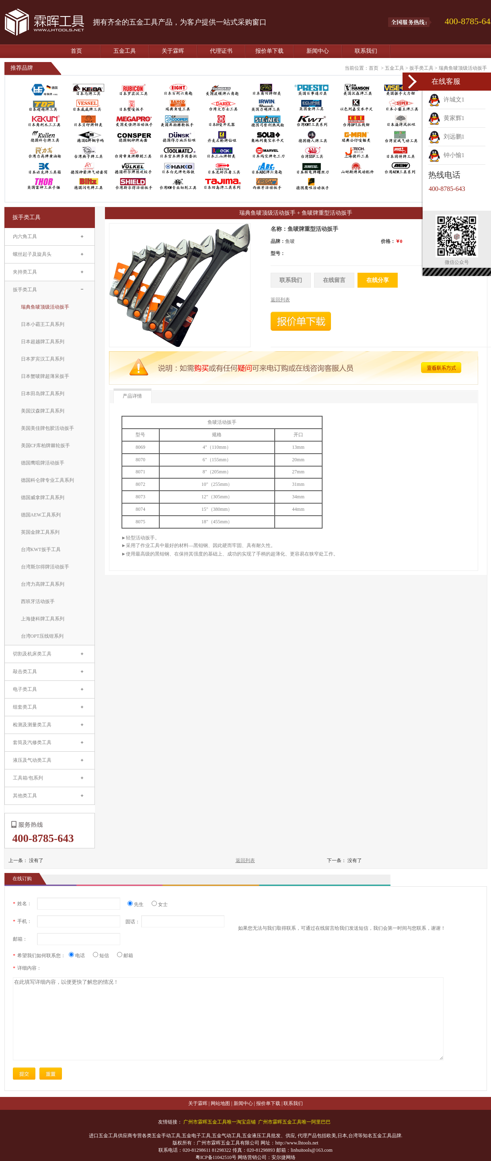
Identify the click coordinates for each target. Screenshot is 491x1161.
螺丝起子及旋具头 (32, 254)
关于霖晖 (173, 51)
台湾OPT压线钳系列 (42, 636)
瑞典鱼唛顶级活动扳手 (463, 68)
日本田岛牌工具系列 (42, 393)
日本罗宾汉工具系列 (42, 359)
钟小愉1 (446, 155)
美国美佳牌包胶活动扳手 (47, 428)
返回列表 (245, 860)
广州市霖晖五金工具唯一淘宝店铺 (219, 1122)
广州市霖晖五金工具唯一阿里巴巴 (294, 1122)
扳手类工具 (421, 68)
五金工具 (124, 51)
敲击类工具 (25, 671)
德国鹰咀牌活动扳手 (42, 463)
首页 (76, 51)
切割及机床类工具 (32, 654)
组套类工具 (25, 707)
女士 (160, 904)
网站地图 (220, 1103)
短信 (104, 955)
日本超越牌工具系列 (42, 341)
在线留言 (334, 280)
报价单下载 (269, 51)
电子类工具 (25, 689)
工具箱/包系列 (28, 778)
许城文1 (446, 99)
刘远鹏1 (446, 136)
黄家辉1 (446, 118)
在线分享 (377, 280)
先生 (138, 904)
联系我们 (366, 51)
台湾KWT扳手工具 (41, 549)
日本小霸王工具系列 (42, 324)
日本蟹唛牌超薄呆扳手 (45, 376)
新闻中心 (317, 51)
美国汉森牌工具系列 (42, 411)
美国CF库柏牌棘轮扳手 (45, 445)
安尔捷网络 (283, 1157)
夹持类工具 (25, 272)
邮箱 (125, 955)
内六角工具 (25, 236)
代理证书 (221, 51)
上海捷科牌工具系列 (42, 619)
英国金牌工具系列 (40, 532)
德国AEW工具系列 (41, 515)
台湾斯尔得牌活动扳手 (45, 567)
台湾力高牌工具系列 (42, 584)
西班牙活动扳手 (38, 601)
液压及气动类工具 (32, 760)
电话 (80, 955)
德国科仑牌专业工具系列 (47, 480)
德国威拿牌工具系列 (42, 497)
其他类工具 (25, 795)
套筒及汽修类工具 (32, 742)
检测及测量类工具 (32, 725)
